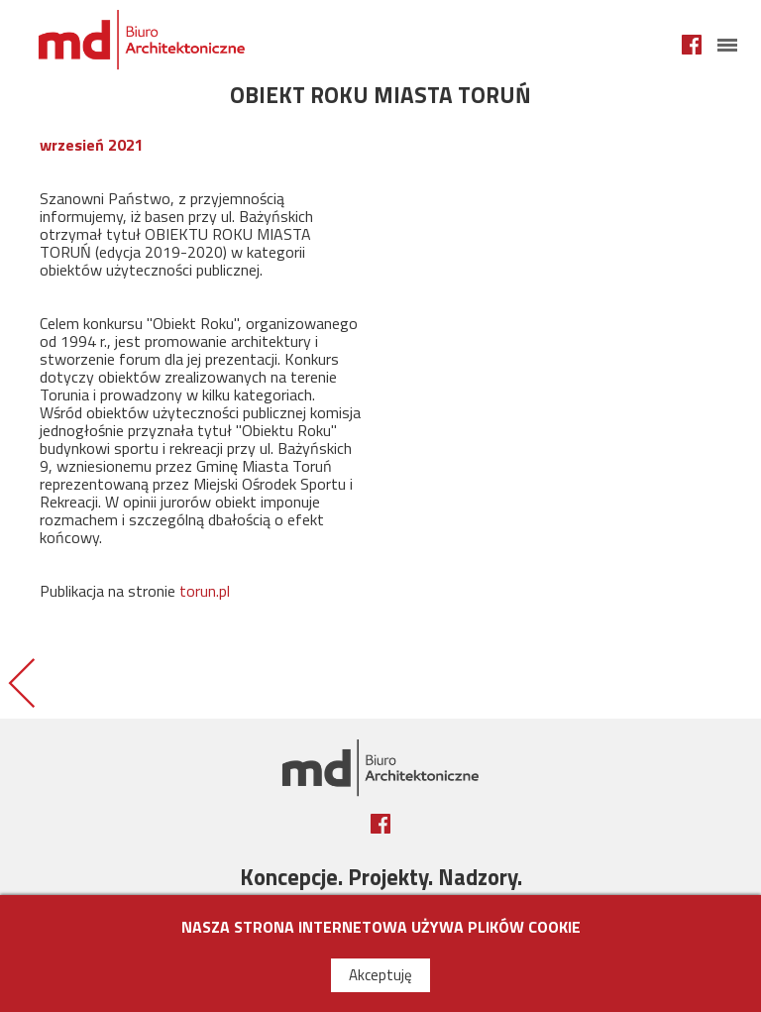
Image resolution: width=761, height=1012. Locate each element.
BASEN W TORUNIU (21, 682)
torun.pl (204, 591)
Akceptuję (380, 974)
